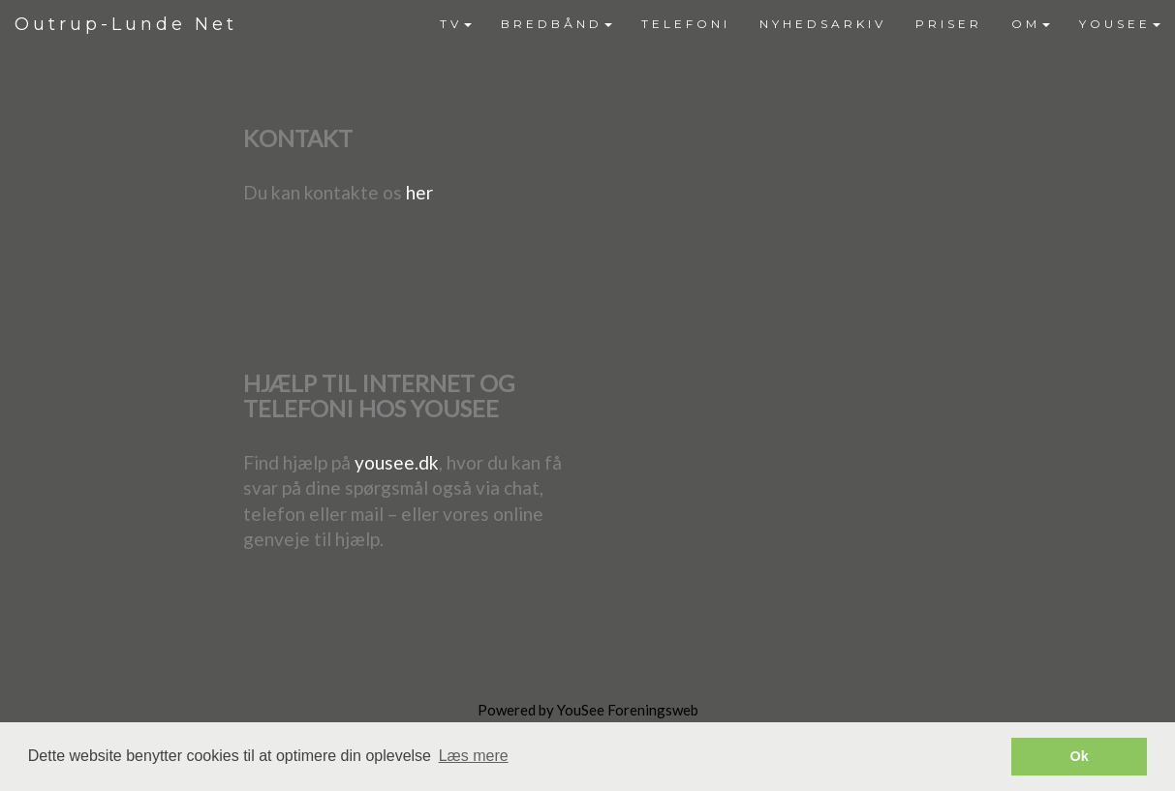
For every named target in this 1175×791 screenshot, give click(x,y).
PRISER (948, 23)
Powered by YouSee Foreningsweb (588, 709)
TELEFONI (685, 23)
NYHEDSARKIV (822, 23)
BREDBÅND (556, 23)
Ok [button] (1079, 756)
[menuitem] (455, 24)
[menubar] (800, 24)
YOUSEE (1119, 23)
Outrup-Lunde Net (126, 24)
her (419, 192)
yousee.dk (397, 462)
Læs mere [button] (474, 755)
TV (456, 23)
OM (1030, 23)
